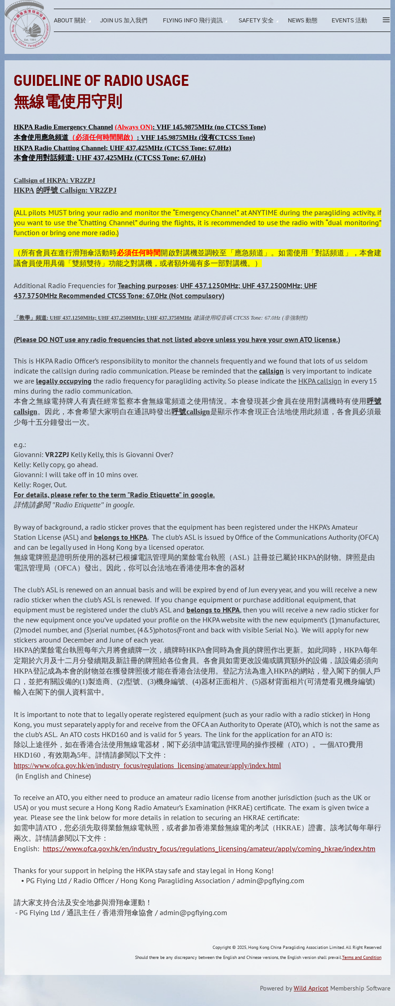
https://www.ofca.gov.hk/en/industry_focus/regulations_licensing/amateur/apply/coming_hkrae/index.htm (209, 848)
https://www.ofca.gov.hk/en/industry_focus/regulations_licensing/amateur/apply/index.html (147, 765)
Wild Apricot (311, 988)
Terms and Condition (361, 957)
